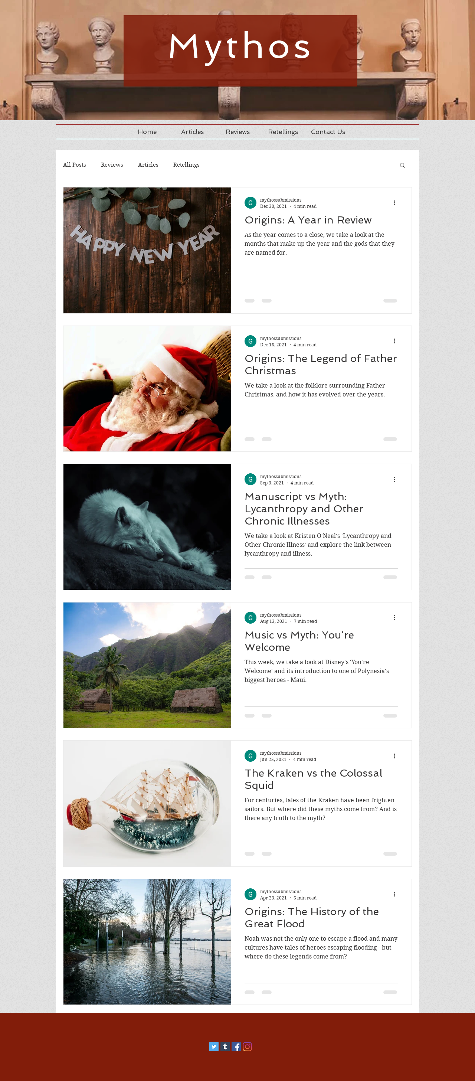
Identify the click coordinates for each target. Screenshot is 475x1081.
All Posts (74, 164)
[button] (402, 166)
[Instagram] (247, 1046)
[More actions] (397, 202)
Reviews (112, 164)
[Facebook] (236, 1046)
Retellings (186, 164)
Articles (148, 164)
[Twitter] (214, 1046)
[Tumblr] (225, 1046)
